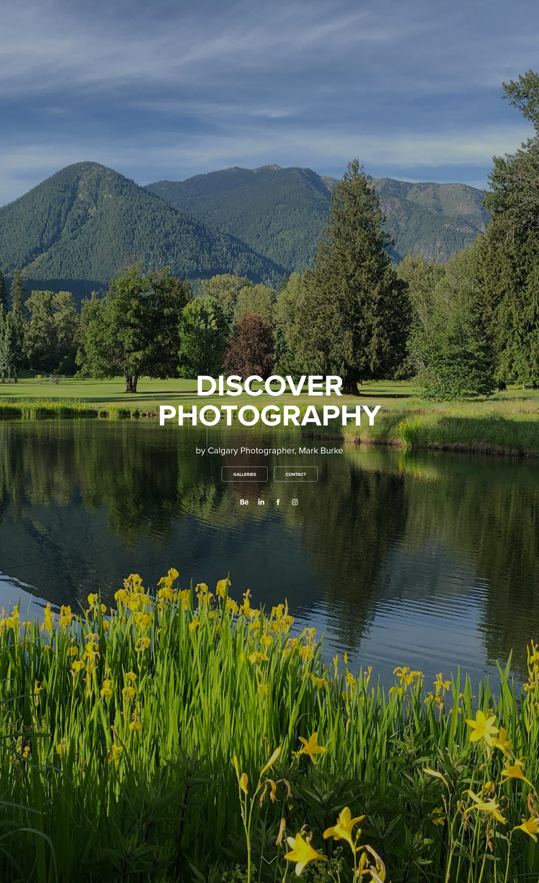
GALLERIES (244, 474)
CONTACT (296, 474)
